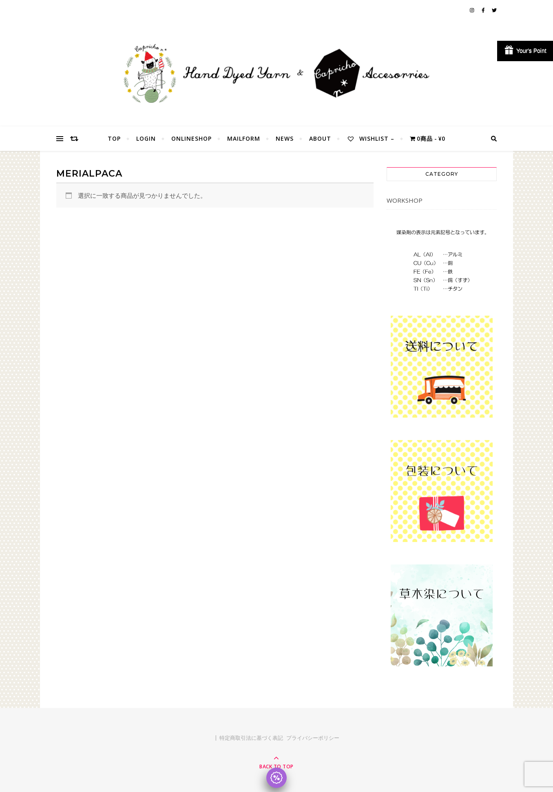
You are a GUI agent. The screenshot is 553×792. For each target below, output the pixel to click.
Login (146, 138)
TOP (114, 138)
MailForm (243, 138)
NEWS (285, 138)
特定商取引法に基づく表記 (251, 737)
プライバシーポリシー (312, 737)
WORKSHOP (404, 200)
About (320, 138)
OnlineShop (191, 138)
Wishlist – (370, 138)
